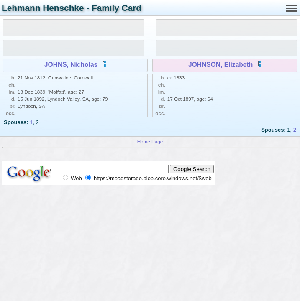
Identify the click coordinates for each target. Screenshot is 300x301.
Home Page (150, 141)
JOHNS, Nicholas (70, 64)
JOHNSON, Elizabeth (220, 64)
